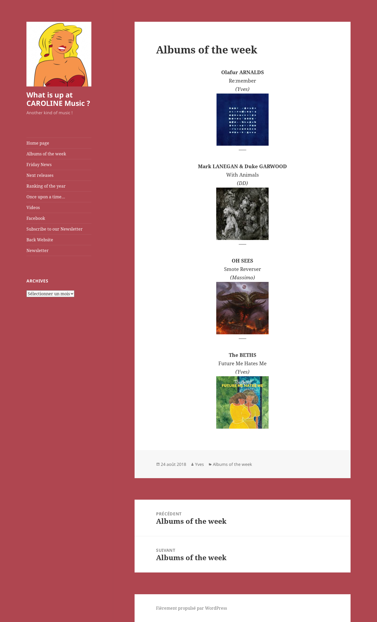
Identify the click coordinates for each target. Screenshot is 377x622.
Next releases (39, 175)
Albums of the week (46, 154)
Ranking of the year (46, 186)
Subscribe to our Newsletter (54, 229)
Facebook (35, 218)
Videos (33, 207)
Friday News (39, 164)
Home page (37, 143)
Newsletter (37, 250)
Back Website (39, 240)
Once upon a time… (45, 197)
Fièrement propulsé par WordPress (191, 608)
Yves (199, 464)
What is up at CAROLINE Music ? (58, 99)
